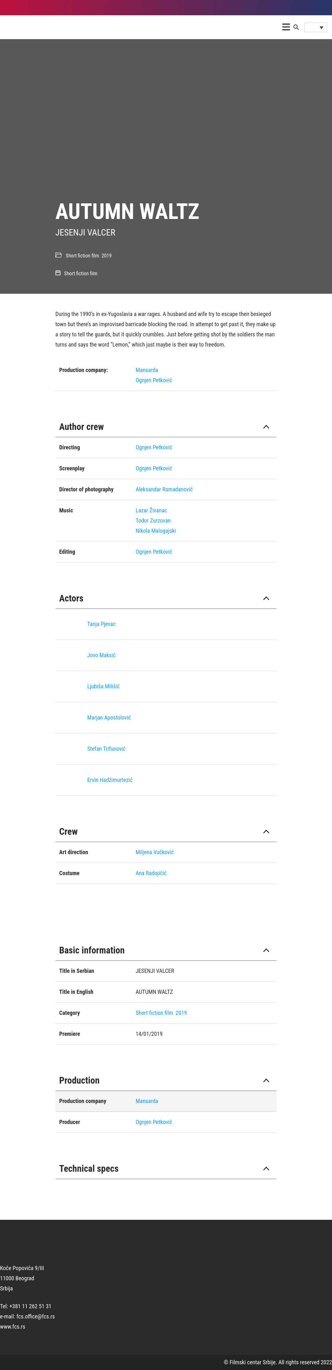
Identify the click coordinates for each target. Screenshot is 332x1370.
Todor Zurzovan (153, 520)
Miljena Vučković (155, 852)
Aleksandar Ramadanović (164, 489)
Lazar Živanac (151, 510)
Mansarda (147, 370)
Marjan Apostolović (109, 717)
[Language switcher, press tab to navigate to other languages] (316, 27)
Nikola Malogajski (156, 530)
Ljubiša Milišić (103, 686)
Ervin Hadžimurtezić (110, 779)
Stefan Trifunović (106, 748)
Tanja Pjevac (101, 624)
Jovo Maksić (101, 655)
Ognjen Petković (154, 380)
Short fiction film (82, 256)
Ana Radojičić (151, 873)
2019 (107, 256)
